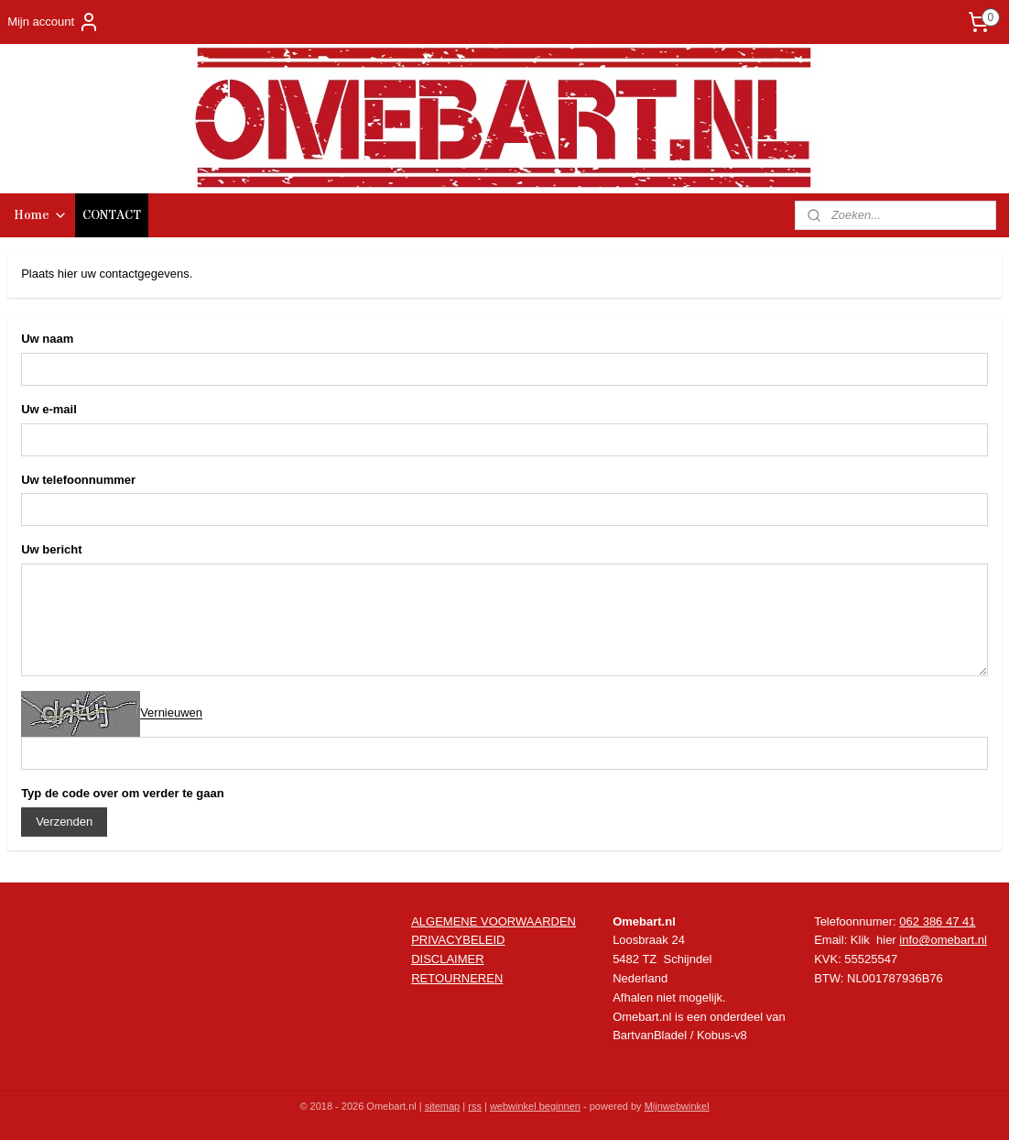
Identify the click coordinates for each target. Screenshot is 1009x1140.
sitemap (443, 1106)
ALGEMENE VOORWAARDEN (493, 921)
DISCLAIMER (447, 959)
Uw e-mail (49, 409)
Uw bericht (51, 549)
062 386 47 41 (937, 921)
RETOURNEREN (457, 978)
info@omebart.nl (943, 940)
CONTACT (111, 215)
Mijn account (53, 22)
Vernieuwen (171, 713)
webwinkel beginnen (535, 1106)
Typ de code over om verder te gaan (122, 793)
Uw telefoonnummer (78, 480)
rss (475, 1106)
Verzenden (64, 821)
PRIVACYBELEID (457, 940)
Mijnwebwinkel (677, 1106)
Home (41, 215)
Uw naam (47, 338)
